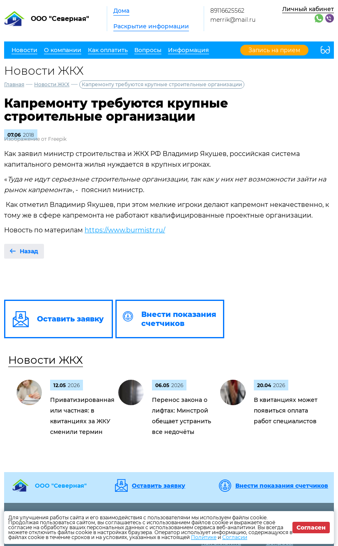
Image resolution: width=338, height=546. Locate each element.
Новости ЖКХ (51, 84)
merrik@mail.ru (232, 19)
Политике (203, 537)
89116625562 (227, 10)
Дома (121, 10)
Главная (14, 84)
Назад (29, 251)
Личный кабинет (308, 9)
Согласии (234, 537)
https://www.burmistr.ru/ (125, 230)
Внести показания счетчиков (281, 486)
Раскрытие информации (151, 26)
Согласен (311, 527)
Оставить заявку (158, 486)
